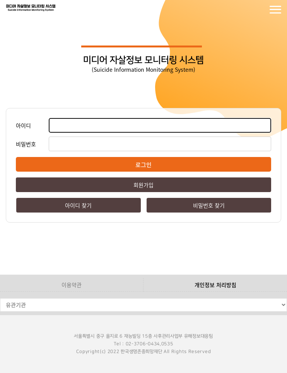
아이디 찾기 (78, 205)
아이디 (23, 125)
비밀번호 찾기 (209, 205)
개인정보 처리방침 (215, 285)
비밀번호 (26, 144)
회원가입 (260, 9)
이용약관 (72, 285)
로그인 (244, 9)
